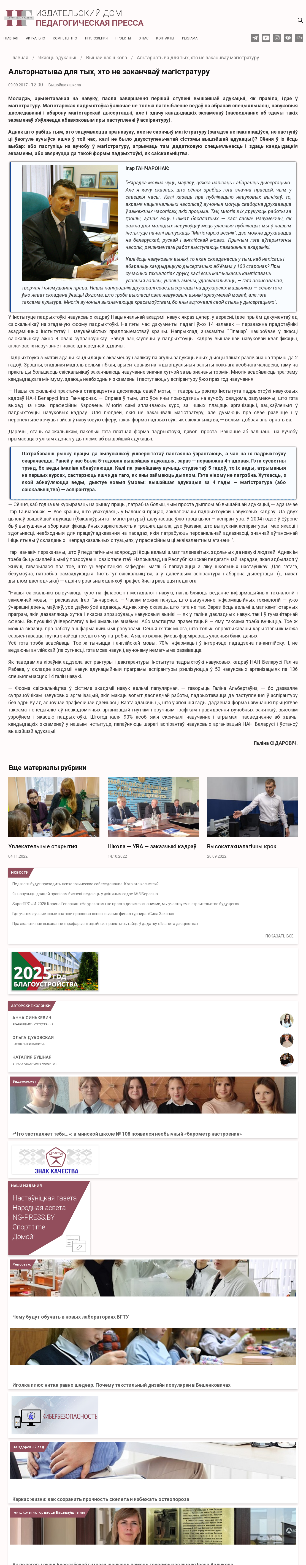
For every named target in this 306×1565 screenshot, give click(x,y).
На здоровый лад (28, 1447)
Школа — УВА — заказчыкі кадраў (152, 846)
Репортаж (21, 1264)
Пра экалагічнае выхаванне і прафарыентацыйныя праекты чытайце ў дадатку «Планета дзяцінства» (105, 923)
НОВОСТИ (20, 872)
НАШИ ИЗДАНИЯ (26, 1186)
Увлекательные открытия (42, 846)
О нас (143, 38)
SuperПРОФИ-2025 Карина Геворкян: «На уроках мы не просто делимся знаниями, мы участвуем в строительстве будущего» (125, 904)
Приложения (96, 38)
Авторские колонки (31, 1006)
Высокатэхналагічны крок (242, 846)
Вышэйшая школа (64, 85)
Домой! (23, 1237)
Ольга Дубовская (33, 1040)
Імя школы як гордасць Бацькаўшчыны (48, 1512)
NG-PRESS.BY (33, 1217)
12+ (299, 37)
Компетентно (65, 38)
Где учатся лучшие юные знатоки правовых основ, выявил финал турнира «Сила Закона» (93, 914)
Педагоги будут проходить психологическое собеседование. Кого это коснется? (85, 884)
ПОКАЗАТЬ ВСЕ (280, 936)
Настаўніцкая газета (44, 1198)
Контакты (165, 38)
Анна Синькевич (32, 1020)
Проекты (123, 38)
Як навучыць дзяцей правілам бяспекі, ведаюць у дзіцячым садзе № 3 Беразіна (85, 894)
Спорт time (28, 1227)
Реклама (189, 38)
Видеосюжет (24, 1081)
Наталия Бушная (34, 1060)
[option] (54, 819)
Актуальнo (35, 38)
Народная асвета (39, 1208)
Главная (11, 38)
